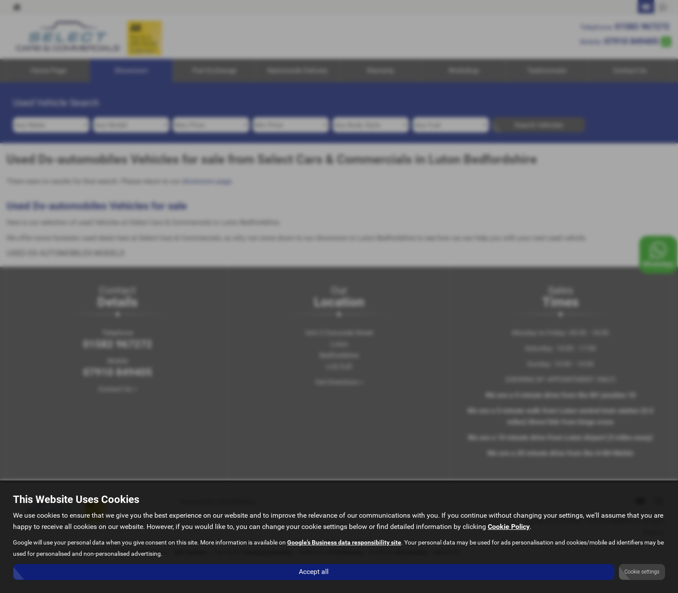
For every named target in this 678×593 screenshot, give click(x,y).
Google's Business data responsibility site (344, 542)
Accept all (314, 571)
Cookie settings (641, 572)
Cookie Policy (509, 527)
